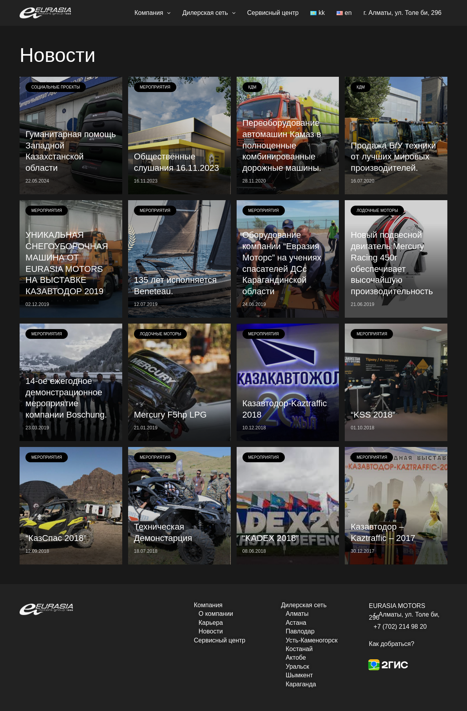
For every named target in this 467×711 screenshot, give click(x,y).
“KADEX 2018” (271, 538)
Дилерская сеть (208, 12)
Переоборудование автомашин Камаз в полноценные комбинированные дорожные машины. (282, 145)
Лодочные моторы (377, 210)
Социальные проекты (55, 87)
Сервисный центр (273, 12)
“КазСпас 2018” (56, 538)
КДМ (252, 87)
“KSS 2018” (373, 415)
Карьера (211, 622)
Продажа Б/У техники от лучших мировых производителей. (393, 157)
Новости (211, 631)
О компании (216, 613)
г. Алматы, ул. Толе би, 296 (403, 12)
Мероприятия (155, 87)
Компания (152, 12)
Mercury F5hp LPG (170, 415)
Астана (296, 622)
